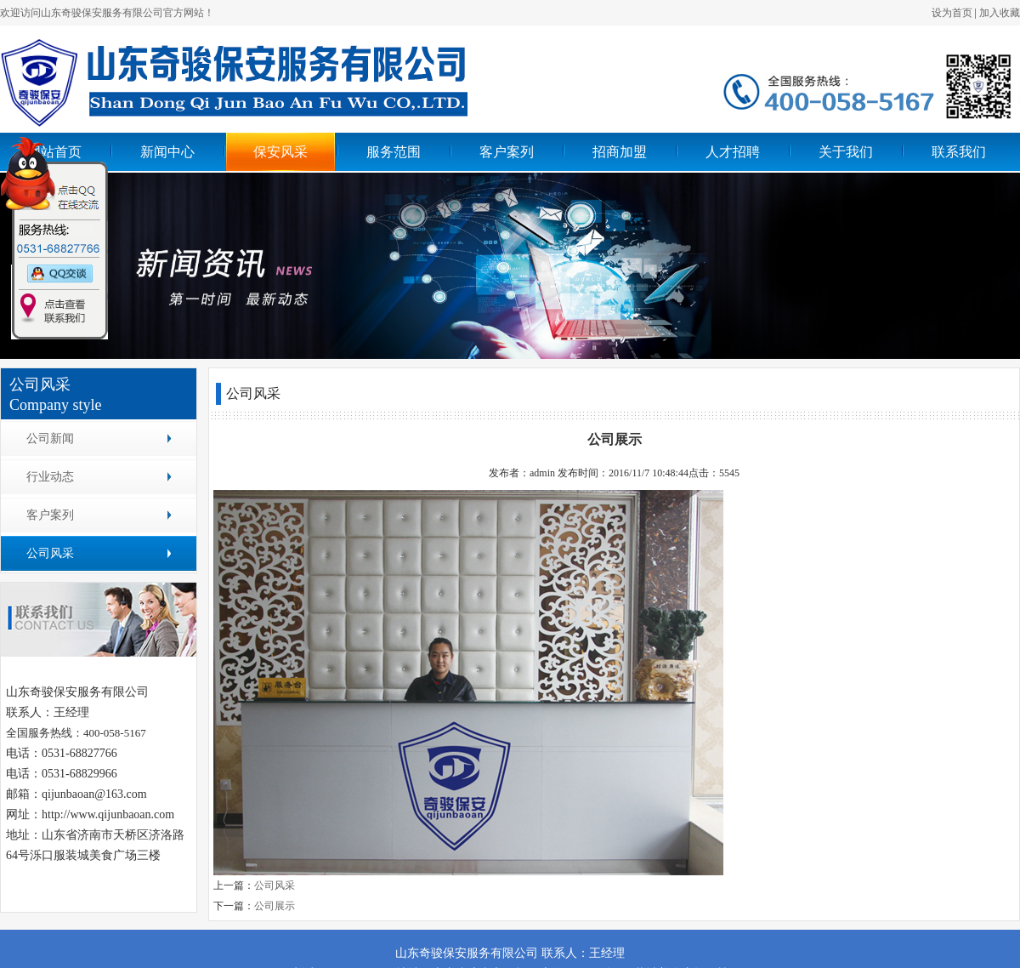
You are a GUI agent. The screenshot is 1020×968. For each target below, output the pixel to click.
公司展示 (274, 906)
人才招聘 (733, 152)
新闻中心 (167, 152)
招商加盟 (619, 152)
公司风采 (50, 553)
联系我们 (959, 152)
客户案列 (506, 152)
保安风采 (280, 152)
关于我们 (846, 152)
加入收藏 (999, 13)
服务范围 (393, 152)
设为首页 (952, 13)
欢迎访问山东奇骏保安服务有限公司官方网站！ (107, 13)
